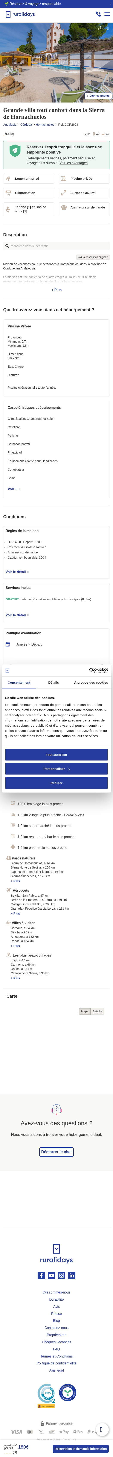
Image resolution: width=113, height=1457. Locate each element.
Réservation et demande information (81, 1449)
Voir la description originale (93, 257)
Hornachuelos (45, 124)
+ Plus (56, 277)
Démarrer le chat (56, 1152)
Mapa (84, 1011)
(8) (10, 1452)
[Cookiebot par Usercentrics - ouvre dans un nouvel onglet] (89, 670)
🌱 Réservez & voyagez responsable (32, 4)
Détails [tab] (53, 682)
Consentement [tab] (19, 682)
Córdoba (26, 124)
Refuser (56, 783)
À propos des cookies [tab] (91, 682)
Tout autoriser (56, 754)
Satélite (97, 1011)
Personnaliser (56, 769)
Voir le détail (17, 572)
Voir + (14, 489)
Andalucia (10, 124)
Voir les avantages (74, 163)
